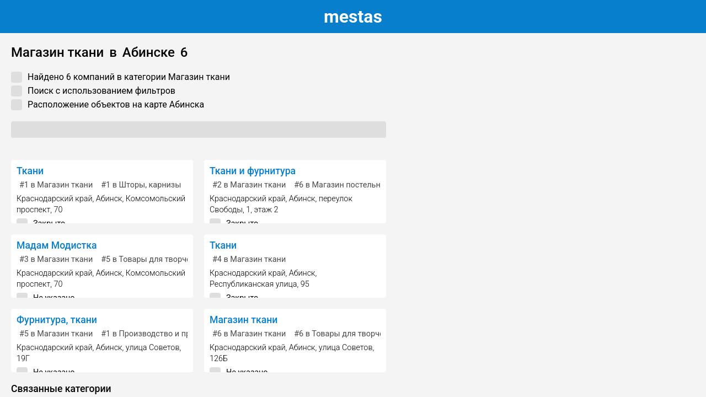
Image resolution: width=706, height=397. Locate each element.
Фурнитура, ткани (57, 319)
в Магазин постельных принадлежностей (377, 185)
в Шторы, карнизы (141, 185)
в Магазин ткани (56, 185)
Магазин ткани (243, 319)
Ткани (30, 170)
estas (353, 16)
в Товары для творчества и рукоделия (178, 259)
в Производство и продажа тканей (171, 334)
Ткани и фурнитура (253, 170)
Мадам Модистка (57, 245)
